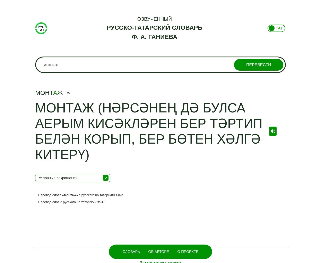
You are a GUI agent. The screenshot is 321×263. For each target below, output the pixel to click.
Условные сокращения (58, 178)
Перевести (258, 64)
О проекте (187, 252)
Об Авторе (158, 252)
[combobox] (160, 65)
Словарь (131, 252)
